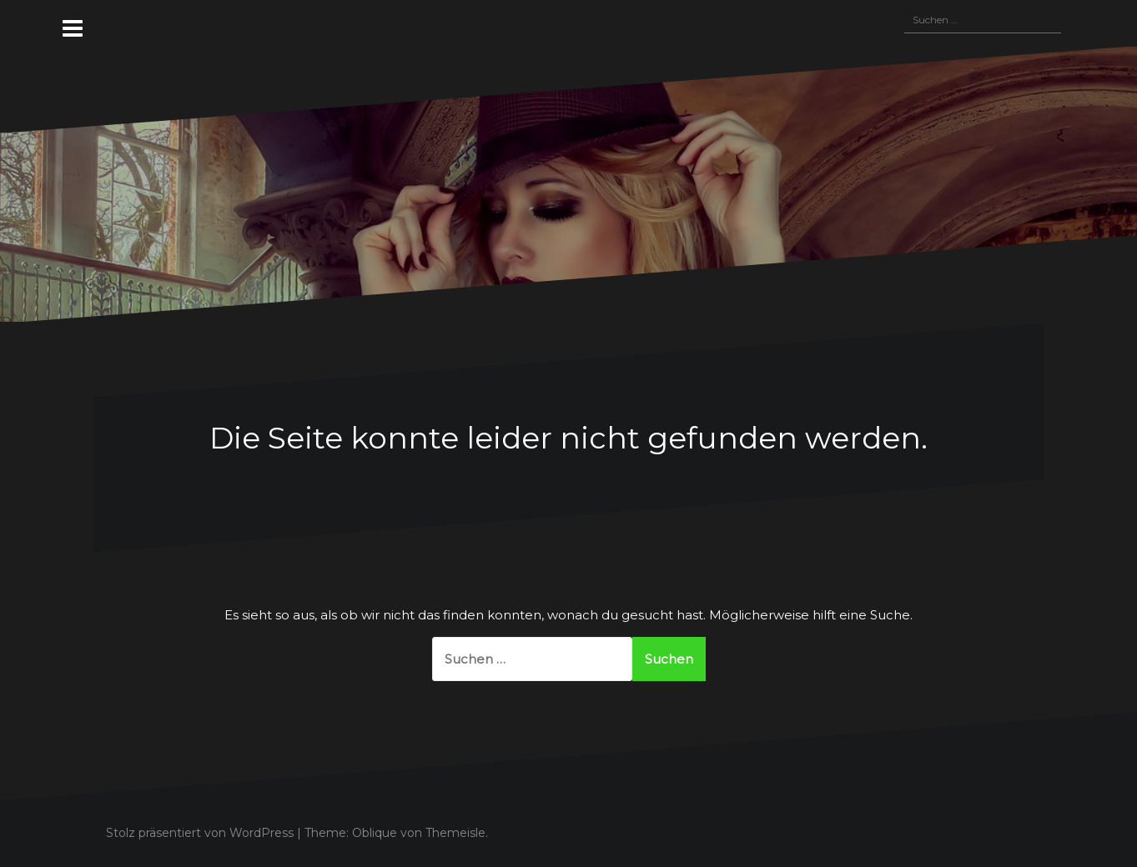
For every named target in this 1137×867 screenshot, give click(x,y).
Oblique (374, 832)
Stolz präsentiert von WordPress (200, 832)
